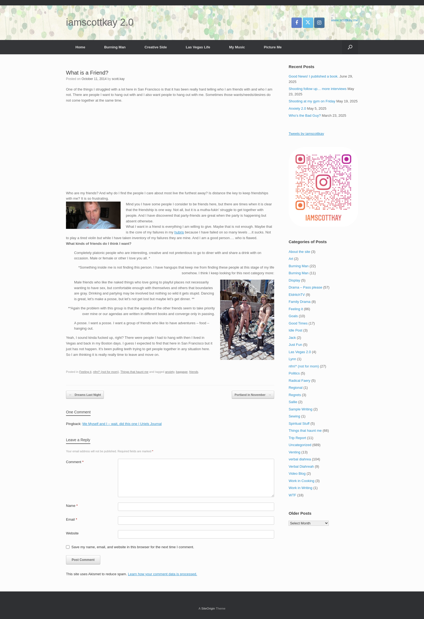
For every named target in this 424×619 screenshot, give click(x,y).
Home (80, 47)
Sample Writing (300, 409)
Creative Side (156, 47)
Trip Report (297, 438)
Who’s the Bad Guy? (305, 115)
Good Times (298, 323)
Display (294, 280)
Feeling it (85, 371)
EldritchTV (297, 295)
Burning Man (114, 47)
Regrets (295, 395)
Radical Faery (299, 381)
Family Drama (299, 302)
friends (193, 371)
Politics (294, 373)
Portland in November (253, 395)
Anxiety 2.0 (297, 108)
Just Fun (295, 345)
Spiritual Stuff (299, 423)
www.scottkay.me (344, 20)
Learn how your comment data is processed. (162, 574)
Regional (295, 388)
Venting (294, 452)
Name (72, 506)
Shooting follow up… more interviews (317, 89)
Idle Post (295, 330)
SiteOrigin (208, 608)
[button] (350, 47)
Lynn (292, 359)
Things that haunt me (134, 371)
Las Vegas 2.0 (300, 352)
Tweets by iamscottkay (306, 134)
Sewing (294, 416)
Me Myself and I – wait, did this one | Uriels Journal (122, 424)
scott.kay (118, 79)
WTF (292, 495)
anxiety (169, 371)
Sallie (293, 402)
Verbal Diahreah (301, 466)
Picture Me (273, 47)
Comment (75, 462)
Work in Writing (300, 488)
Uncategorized (300, 445)
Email (71, 519)
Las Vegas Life (198, 47)
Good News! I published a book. (313, 76)
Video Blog (297, 473)
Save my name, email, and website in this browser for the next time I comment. (132, 547)
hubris (179, 232)
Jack (292, 338)
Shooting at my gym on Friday (312, 101)
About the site (299, 252)
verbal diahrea (300, 459)
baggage (182, 371)
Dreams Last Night (85, 395)
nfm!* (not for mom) (106, 371)
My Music (237, 47)
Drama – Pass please (305, 287)
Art (291, 259)
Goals (293, 316)
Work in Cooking (301, 481)
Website (72, 533)
